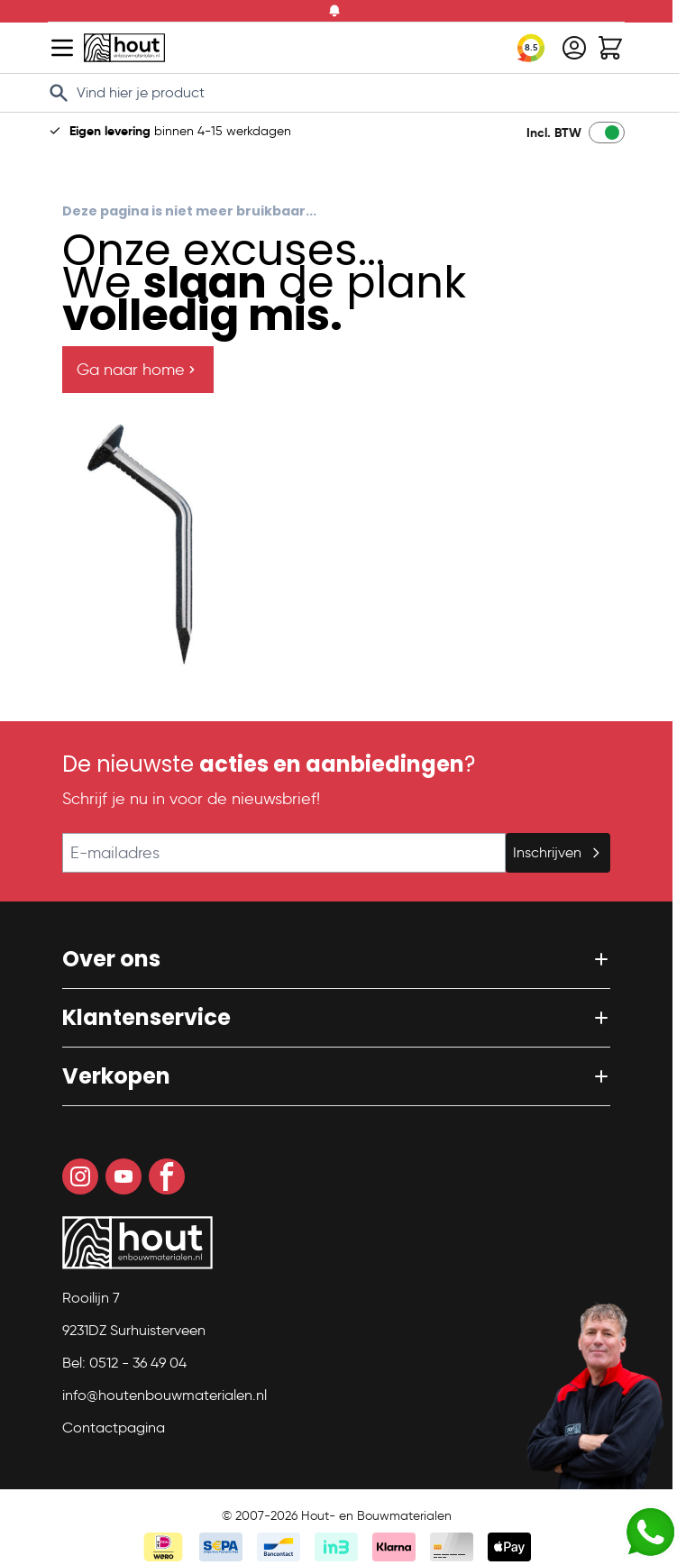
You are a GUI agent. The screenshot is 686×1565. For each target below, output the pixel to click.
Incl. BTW (553, 132)
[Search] (58, 93)
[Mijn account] (574, 47)
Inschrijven (558, 852)
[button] (336, 959)
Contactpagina (113, 1427)
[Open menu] (62, 47)
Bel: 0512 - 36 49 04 (124, 1362)
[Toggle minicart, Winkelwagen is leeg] (610, 47)
